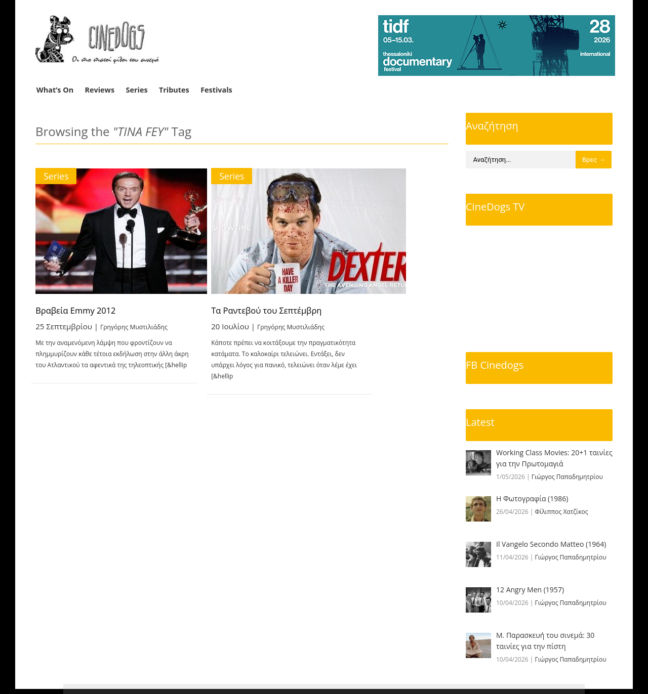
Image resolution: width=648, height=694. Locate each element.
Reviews (100, 90)
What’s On (54, 90)
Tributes (174, 90)
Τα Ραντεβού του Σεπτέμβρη (314, 310)
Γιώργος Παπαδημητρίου (567, 476)
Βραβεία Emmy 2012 (80, 310)
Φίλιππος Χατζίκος (561, 511)
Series (137, 90)
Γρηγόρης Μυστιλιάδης (142, 326)
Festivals (216, 90)
